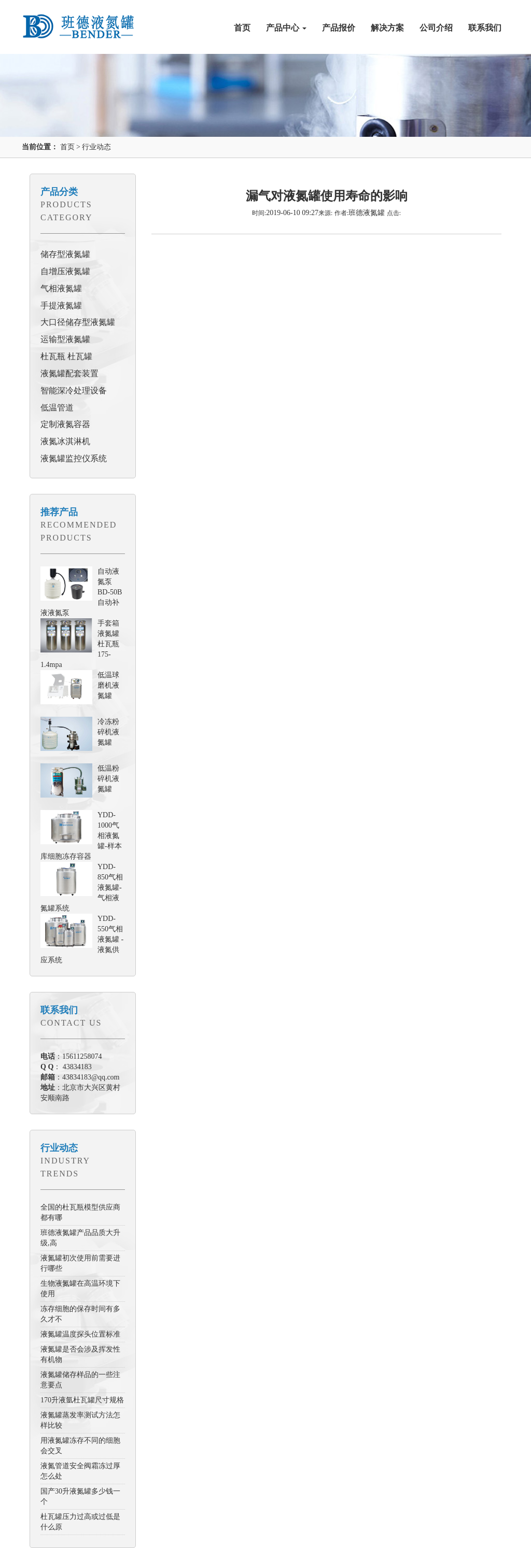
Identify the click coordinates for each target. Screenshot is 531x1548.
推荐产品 (59, 512)
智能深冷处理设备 (73, 390)
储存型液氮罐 (65, 254)
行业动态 (96, 147)
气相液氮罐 (61, 288)
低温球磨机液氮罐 (108, 685)
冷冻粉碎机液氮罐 (108, 732)
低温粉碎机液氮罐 (108, 778)
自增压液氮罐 (65, 271)
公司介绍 (436, 27)
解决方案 (387, 27)
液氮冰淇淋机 (65, 441)
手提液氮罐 (61, 305)
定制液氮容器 (65, 424)
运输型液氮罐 (65, 339)
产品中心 (286, 27)
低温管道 (57, 407)
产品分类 (59, 192)
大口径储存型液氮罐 (77, 322)
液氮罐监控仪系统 (73, 458)
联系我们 (484, 27)
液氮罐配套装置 (69, 373)
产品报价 (338, 27)
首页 (242, 27)
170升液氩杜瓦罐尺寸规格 (82, 1400)
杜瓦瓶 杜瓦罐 (66, 356)
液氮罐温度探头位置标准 (80, 1334)
